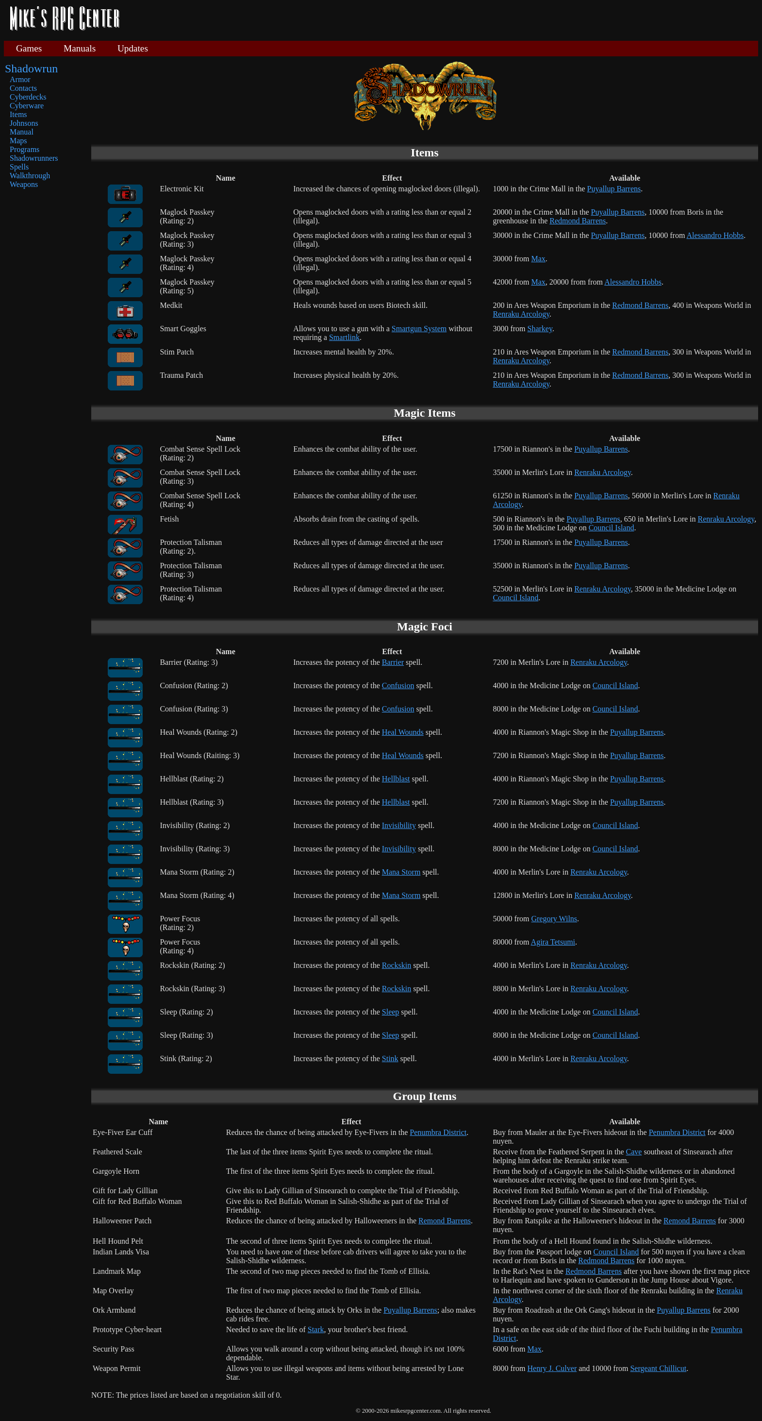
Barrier (393, 662)
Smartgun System (419, 328)
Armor (20, 79)
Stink (390, 1058)
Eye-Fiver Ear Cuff (122, 1132)
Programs (24, 149)
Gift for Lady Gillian (125, 1190)
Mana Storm (401, 872)
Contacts (23, 88)
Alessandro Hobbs (715, 235)
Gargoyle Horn (116, 1171)
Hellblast (396, 779)
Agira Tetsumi (553, 942)
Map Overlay (113, 1290)
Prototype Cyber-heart (127, 1329)
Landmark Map (117, 1271)
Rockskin (396, 965)
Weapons (24, 184)
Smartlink (344, 337)
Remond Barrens (444, 1221)
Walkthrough (30, 175)
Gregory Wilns (554, 918)
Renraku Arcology (521, 314)
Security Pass (113, 1349)
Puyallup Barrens (614, 189)
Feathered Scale (117, 1152)
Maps (18, 140)
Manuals (80, 48)
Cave (634, 1152)
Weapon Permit (117, 1368)
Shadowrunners (34, 158)
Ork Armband (114, 1310)
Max (538, 258)
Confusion (398, 685)
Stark (316, 1329)
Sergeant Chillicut (658, 1368)
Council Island (611, 528)
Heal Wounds (403, 732)
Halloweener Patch (122, 1221)
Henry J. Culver (552, 1368)
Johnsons (24, 123)
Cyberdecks (28, 97)
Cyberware (27, 106)
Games (29, 48)
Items (18, 114)
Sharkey (539, 328)
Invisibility (399, 825)
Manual (21, 132)
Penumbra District (438, 1132)
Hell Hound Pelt (118, 1241)
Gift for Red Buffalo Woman (137, 1201)
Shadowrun (31, 68)
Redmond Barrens (577, 221)
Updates (132, 48)
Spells (19, 167)
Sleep (390, 1012)
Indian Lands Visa (121, 1252)
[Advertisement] (442, 19)
